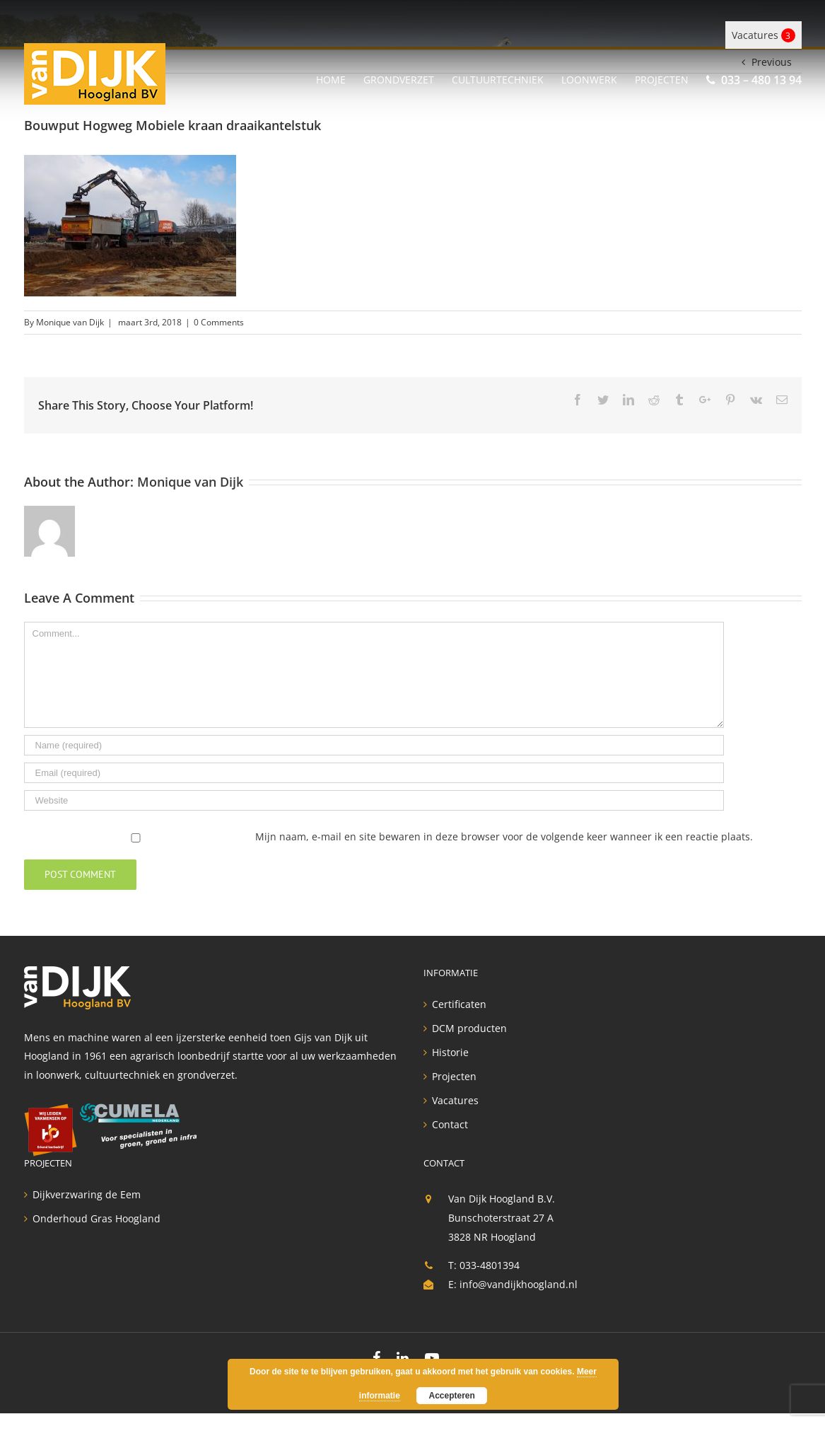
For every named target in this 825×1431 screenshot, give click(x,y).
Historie (450, 1053)
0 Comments (219, 322)
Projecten (454, 1077)
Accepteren (451, 1396)
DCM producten (469, 1028)
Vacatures (763, 35)
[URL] (374, 800)
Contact (450, 1125)
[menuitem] (339, 77)
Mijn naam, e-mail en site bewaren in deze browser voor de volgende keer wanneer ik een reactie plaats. (504, 836)
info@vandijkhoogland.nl (519, 1284)
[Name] (374, 745)
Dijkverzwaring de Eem (87, 1195)
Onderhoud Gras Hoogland (96, 1219)
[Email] (374, 773)
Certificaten (459, 1004)
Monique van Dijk (70, 322)
